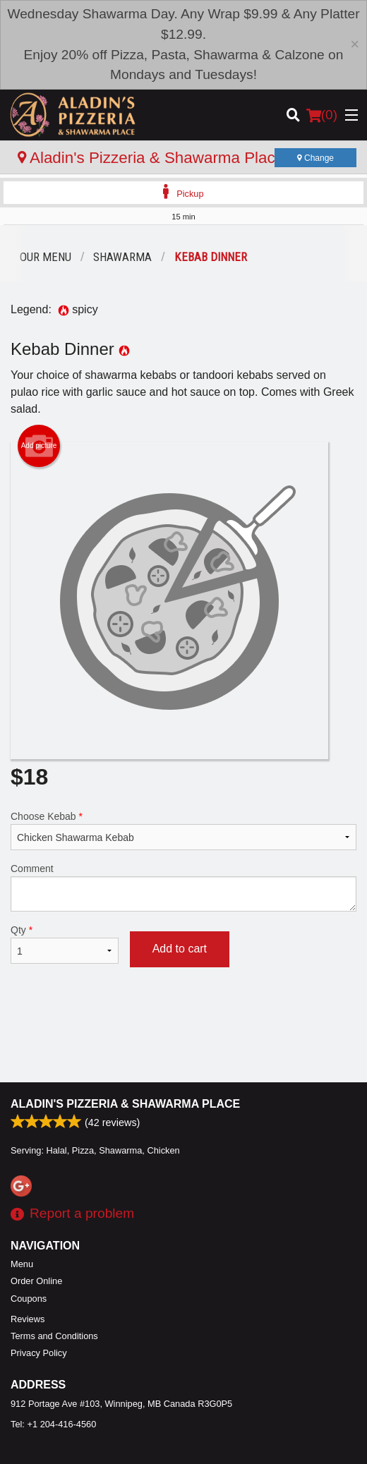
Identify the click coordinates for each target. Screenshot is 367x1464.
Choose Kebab (183, 830)
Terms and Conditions (54, 1336)
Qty (65, 944)
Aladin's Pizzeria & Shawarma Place (125, 1104)
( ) (321, 115)
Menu (22, 1264)
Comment (183, 887)
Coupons (29, 1298)
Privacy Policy (39, 1353)
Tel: (53, 1424)
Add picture (39, 446)
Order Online (36, 1281)
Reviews (27, 1319)
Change (315, 158)
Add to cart (179, 949)
